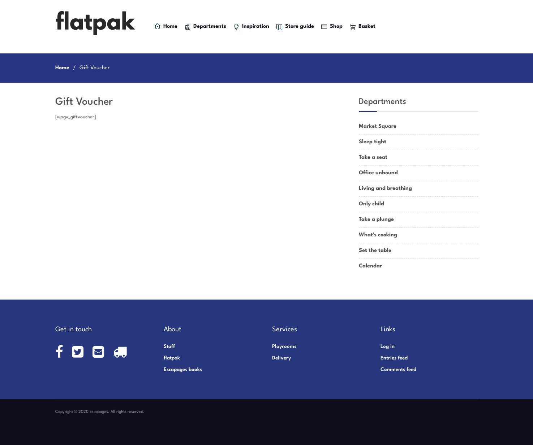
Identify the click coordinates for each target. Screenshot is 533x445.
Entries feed (394, 358)
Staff (169, 346)
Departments (205, 27)
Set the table (375, 250)
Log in (388, 346)
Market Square (377, 126)
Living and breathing (385, 188)
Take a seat (373, 157)
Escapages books (183, 369)
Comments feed (398, 369)
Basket (362, 27)
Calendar (370, 266)
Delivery (281, 358)
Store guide (295, 27)
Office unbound (378, 173)
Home (166, 26)
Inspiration (251, 27)
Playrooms (284, 346)
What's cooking (378, 235)
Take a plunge (376, 219)
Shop (332, 27)
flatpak (172, 358)
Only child (371, 204)
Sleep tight (372, 142)
